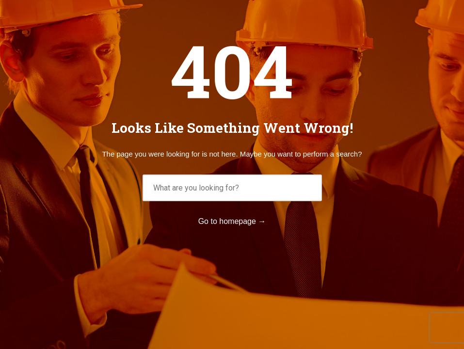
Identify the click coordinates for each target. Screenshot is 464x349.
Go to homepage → (232, 221)
